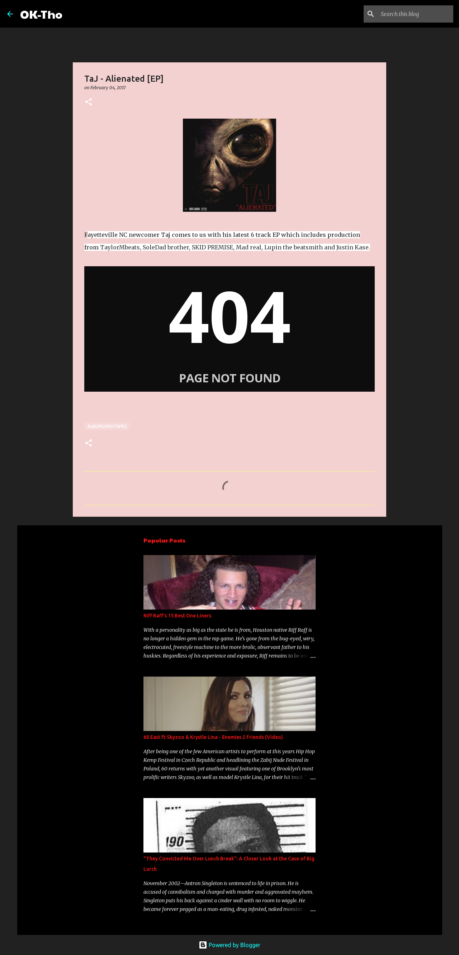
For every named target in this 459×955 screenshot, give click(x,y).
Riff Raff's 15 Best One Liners (177, 616)
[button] (88, 102)
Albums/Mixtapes (107, 426)
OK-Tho (41, 14)
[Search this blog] (415, 14)
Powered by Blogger (229, 945)
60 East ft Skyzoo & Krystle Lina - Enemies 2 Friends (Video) (213, 737)
